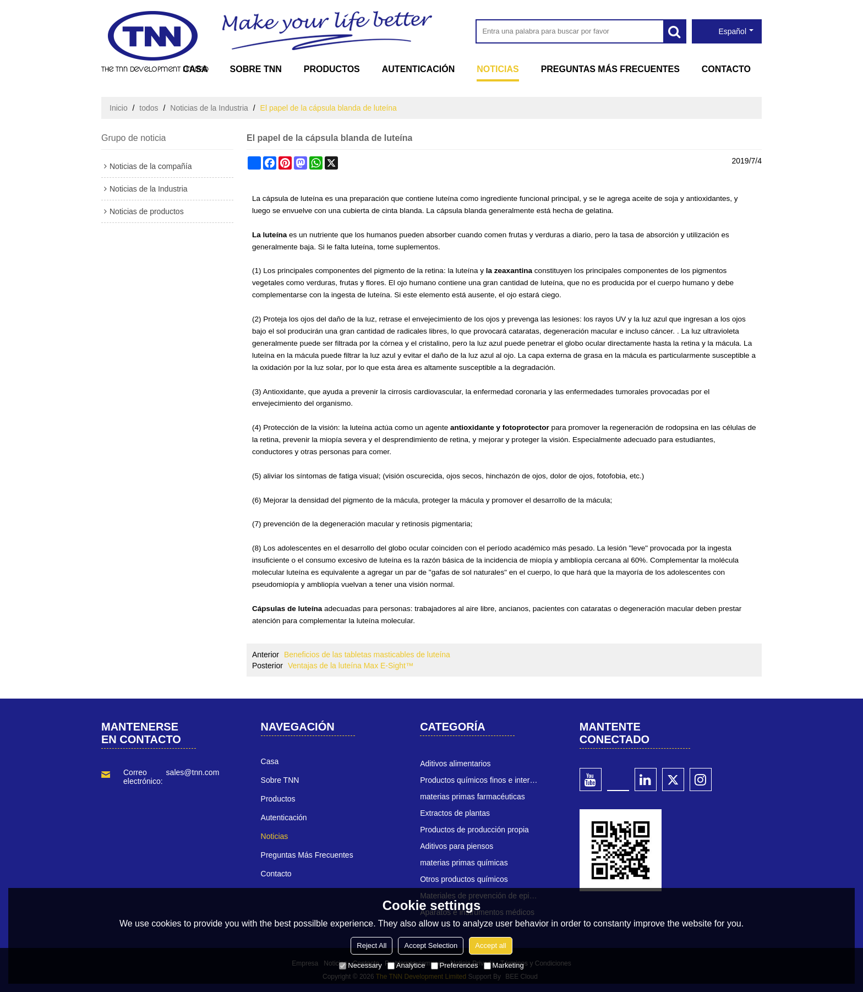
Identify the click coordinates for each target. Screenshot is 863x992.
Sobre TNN (256, 69)
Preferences (454, 965)
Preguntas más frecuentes (610, 69)
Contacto (726, 69)
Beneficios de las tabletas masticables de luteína (367, 654)
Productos (332, 69)
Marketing (504, 965)
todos (148, 107)
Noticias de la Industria (209, 107)
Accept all (490, 945)
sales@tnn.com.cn (198, 772)
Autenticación (418, 69)
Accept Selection (430, 945)
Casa (195, 69)
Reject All (371, 945)
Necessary (360, 965)
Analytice (406, 965)
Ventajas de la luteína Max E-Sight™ (350, 665)
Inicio (119, 107)
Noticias (497, 69)
